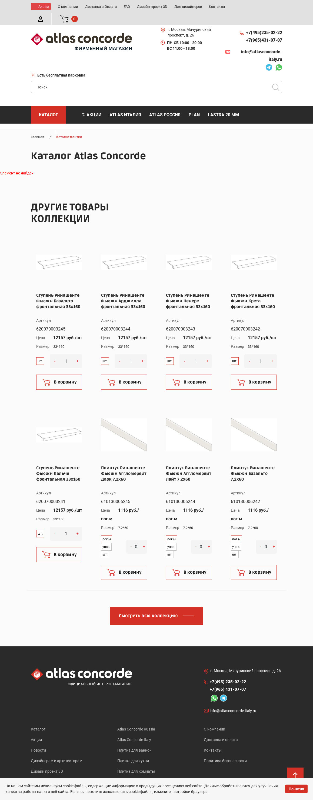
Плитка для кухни (133, 749)
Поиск (275, 75)
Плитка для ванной (134, 738)
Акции (36, 728)
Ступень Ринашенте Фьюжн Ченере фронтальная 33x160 (188, 289)
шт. (40, 349)
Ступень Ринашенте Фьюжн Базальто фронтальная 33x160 (58, 289)
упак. (106, 535)
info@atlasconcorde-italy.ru (261, 43)
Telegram (268, 56)
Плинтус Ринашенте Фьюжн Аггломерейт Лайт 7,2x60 (188, 462)
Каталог (38, 717)
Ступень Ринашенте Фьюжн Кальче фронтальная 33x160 (58, 462)
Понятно (296, 789)
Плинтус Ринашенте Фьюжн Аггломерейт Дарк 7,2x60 (123, 462)
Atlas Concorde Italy (134, 728)
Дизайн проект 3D (47, 759)
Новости (38, 738)
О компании (214, 717)
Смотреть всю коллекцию (148, 604)
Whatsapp (278, 56)
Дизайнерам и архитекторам (56, 749)
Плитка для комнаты (136, 759)
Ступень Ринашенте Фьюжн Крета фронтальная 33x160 (253, 289)
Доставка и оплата (221, 728)
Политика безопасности (225, 749)
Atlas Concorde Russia (136, 717)
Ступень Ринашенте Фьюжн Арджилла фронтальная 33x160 (123, 289)
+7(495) (264, 21)
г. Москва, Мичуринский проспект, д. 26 (189, 20)
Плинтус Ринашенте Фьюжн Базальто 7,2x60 (253, 462)
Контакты (213, 738)
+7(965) (264, 28)
